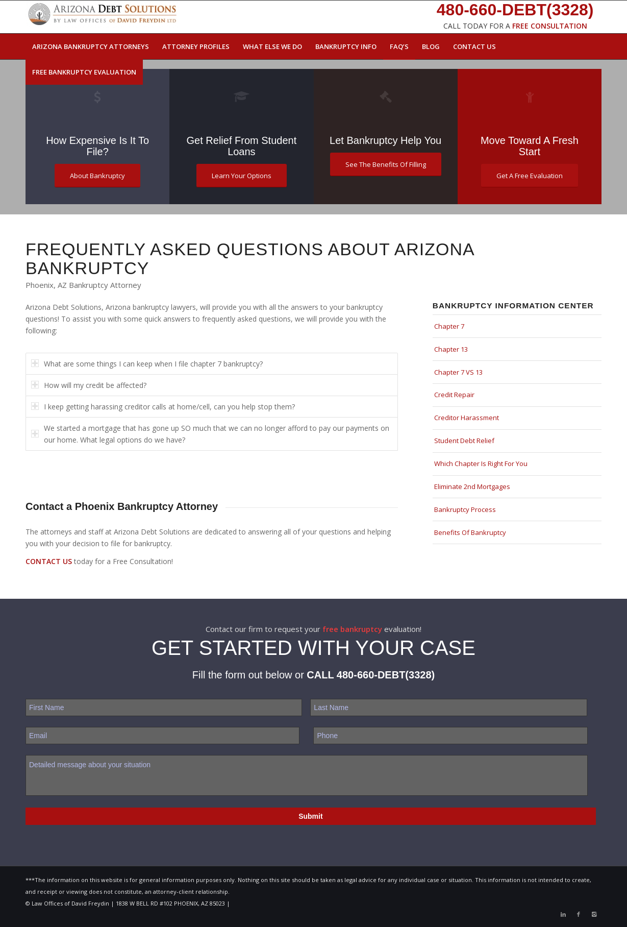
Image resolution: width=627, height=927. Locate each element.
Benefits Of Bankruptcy (470, 532)
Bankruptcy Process (465, 509)
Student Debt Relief (464, 440)
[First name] (164, 707)
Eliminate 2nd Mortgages (472, 486)
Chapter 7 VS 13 (458, 372)
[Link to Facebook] (578, 914)
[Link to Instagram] (593, 914)
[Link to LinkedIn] (563, 914)
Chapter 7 (449, 326)
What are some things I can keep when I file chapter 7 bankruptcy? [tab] (147, 364)
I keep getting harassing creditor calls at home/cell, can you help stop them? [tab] (163, 406)
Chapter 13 (451, 349)
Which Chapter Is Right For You (481, 463)
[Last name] (448, 707)
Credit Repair (454, 394)
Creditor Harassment (466, 417)
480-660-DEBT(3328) (386, 674)
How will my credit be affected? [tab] (88, 385)
